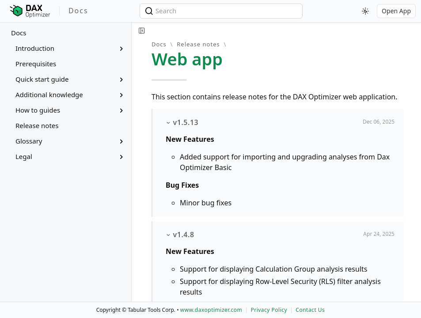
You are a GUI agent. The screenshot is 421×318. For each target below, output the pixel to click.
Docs (18, 32)
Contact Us (310, 310)
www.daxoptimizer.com (211, 310)
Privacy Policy (268, 310)
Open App (396, 11)
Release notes (198, 44)
